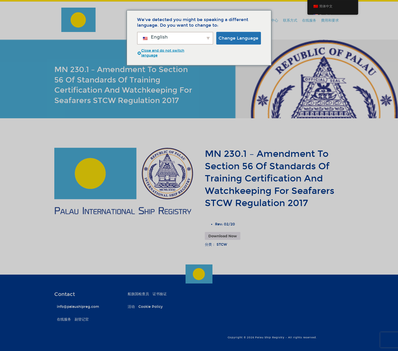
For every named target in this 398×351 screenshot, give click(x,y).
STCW (222, 244)
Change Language (238, 38)
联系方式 (290, 20)
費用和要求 (330, 20)
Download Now (222, 236)
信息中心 (271, 20)
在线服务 (309, 20)
